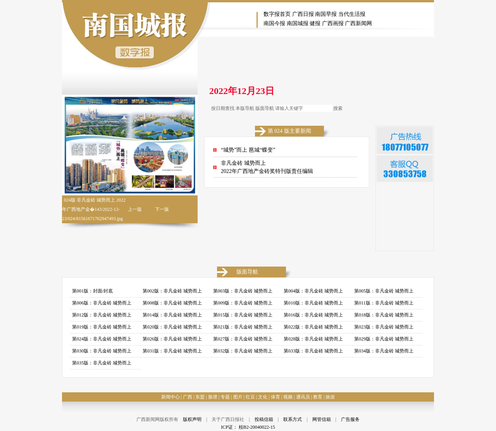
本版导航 (245, 108)
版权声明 (192, 419)
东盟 (200, 397)
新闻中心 (170, 397)
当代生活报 (351, 14)
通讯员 (303, 397)
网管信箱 (321, 419)
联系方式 (292, 419)
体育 (275, 397)
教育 (317, 397)
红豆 (250, 397)
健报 (315, 23)
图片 (238, 397)
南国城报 (297, 23)
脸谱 (212, 397)
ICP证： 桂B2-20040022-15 (248, 427)
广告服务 (350, 419)
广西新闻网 (358, 23)
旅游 (330, 397)
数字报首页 (277, 14)
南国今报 (274, 23)
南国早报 (326, 14)
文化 (262, 397)
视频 (288, 397)
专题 (225, 397)
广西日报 (303, 14)
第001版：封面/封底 (92, 291)
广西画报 (333, 23)
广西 (187, 397)
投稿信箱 (264, 419)
